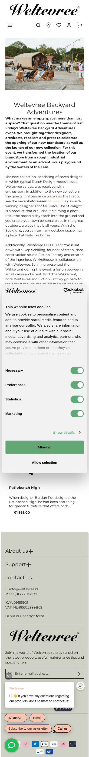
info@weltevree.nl (23, 589)
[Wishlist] (58, 25)
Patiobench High (24, 488)
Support (15, 564)
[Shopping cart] (79, 25)
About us (16, 551)
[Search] (38, 25)
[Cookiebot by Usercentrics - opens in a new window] (64, 291)
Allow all (44, 447)
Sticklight (56, 201)
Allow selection (44, 462)
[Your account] (69, 25)
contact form (33, 616)
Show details (64, 433)
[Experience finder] (48, 25)
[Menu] (10, 25)
